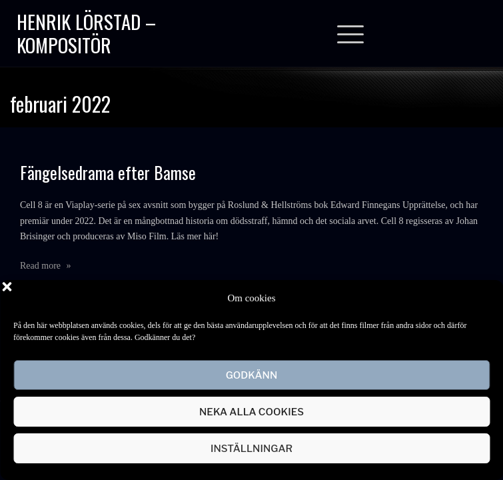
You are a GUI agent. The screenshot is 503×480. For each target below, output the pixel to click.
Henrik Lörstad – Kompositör (86, 33)
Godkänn (252, 375)
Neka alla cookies (251, 412)
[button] (483, 298)
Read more (45, 266)
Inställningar (251, 449)
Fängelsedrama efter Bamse (108, 172)
